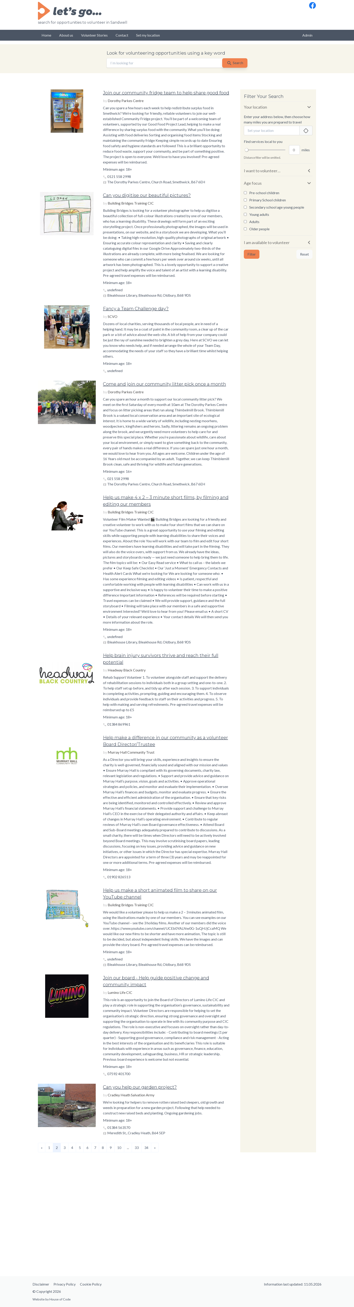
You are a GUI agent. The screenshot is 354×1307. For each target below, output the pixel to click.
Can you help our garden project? (140, 1087)
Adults (251, 221)
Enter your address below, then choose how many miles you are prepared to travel (277, 119)
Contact (122, 35)
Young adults (256, 214)
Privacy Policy (65, 1284)
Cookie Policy (91, 1284)
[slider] (246, 149)
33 (137, 1147)
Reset (304, 254)
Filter (251, 254)
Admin (307, 35)
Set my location (148, 35)
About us (66, 35)
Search (235, 63)
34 (146, 1147)
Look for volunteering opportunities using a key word (166, 53)
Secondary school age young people (274, 207)
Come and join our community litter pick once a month (164, 384)
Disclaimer (41, 1284)
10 (119, 1147)
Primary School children (265, 200)
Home (46, 35)
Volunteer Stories (94, 35)
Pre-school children (261, 193)
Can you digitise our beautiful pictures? (147, 195)
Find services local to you (263, 141)
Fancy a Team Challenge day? (136, 308)
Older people (257, 229)
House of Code (60, 1299)
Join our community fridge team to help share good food (166, 93)
